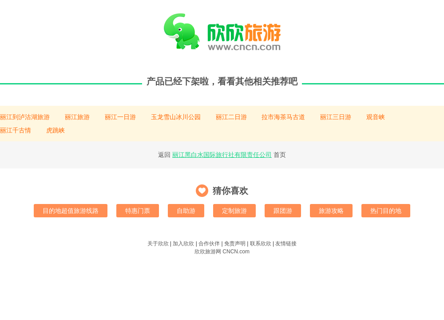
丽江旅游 (77, 116)
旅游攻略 (331, 210)
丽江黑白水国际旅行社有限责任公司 (222, 154)
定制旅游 (234, 210)
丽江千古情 (15, 130)
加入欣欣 (183, 243)
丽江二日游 (231, 116)
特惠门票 (137, 210)
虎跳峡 (55, 130)
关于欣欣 (158, 243)
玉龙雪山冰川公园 (176, 116)
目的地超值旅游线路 (71, 210)
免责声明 (235, 243)
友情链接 (286, 243)
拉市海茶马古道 (283, 116)
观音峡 (375, 116)
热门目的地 (385, 210)
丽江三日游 (335, 116)
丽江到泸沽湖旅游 (25, 116)
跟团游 (283, 210)
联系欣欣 (260, 243)
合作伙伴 (209, 243)
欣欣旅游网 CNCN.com (222, 251)
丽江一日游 (120, 116)
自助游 (186, 210)
